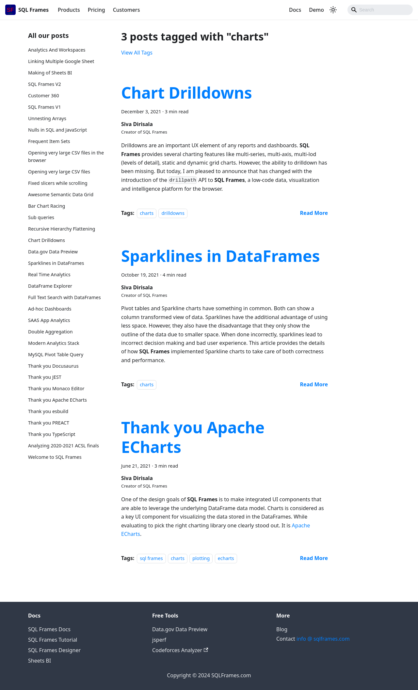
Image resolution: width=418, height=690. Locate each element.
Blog (281, 629)
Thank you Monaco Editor (56, 388)
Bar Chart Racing (46, 206)
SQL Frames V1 (44, 107)
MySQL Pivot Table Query (55, 354)
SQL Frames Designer (54, 650)
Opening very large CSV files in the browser (66, 157)
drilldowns (172, 213)
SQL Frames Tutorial (52, 639)
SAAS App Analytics (49, 320)
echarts (226, 558)
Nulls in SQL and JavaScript (57, 130)
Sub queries (41, 217)
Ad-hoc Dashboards (49, 309)
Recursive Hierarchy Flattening (61, 229)
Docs (295, 9)
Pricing (96, 9)
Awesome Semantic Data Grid (60, 194)
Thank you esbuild (48, 411)
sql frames (151, 558)
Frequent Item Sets (49, 141)
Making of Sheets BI (50, 73)
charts (146, 213)
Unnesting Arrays (47, 118)
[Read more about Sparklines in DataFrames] (314, 384)
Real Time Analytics (49, 274)
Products (69, 9)
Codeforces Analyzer (180, 650)
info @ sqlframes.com (323, 638)
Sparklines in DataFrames (56, 263)
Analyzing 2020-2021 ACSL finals (63, 445)
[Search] (380, 10)
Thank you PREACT (48, 423)
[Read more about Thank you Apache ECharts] (314, 558)
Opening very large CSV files (59, 171)
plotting (201, 558)
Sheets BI (39, 660)
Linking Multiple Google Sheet (61, 61)
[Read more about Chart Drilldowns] (314, 213)
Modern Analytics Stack (53, 343)
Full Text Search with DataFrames (64, 297)
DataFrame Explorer (50, 286)
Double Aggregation (50, 332)
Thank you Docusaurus (53, 366)
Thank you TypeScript (51, 434)
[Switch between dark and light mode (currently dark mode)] (333, 10)
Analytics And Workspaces (57, 50)
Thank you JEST (44, 377)
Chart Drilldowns (46, 240)
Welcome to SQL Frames (55, 457)
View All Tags (137, 52)
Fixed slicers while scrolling (58, 183)
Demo (316, 9)
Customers (126, 9)
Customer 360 (43, 95)
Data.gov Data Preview (53, 252)
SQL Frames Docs (49, 629)
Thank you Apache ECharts (57, 400)
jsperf (159, 639)
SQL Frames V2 (44, 84)
